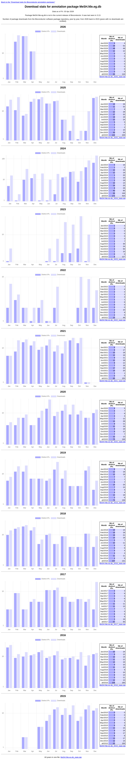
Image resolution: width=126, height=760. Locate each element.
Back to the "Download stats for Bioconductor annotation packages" (28, 2)
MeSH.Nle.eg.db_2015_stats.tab (112, 746)
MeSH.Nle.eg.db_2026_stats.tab (112, 77)
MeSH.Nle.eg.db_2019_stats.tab (112, 503)
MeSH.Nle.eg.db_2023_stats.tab (112, 259)
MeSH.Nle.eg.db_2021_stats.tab (112, 381)
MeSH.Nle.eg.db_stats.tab (71, 757)
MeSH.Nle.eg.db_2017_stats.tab (112, 624)
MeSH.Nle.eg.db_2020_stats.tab (112, 442)
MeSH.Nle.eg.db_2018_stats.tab (112, 563)
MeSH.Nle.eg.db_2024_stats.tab (112, 198)
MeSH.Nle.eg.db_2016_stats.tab (112, 685)
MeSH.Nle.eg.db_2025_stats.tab (112, 138)
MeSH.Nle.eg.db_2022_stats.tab (112, 320)
